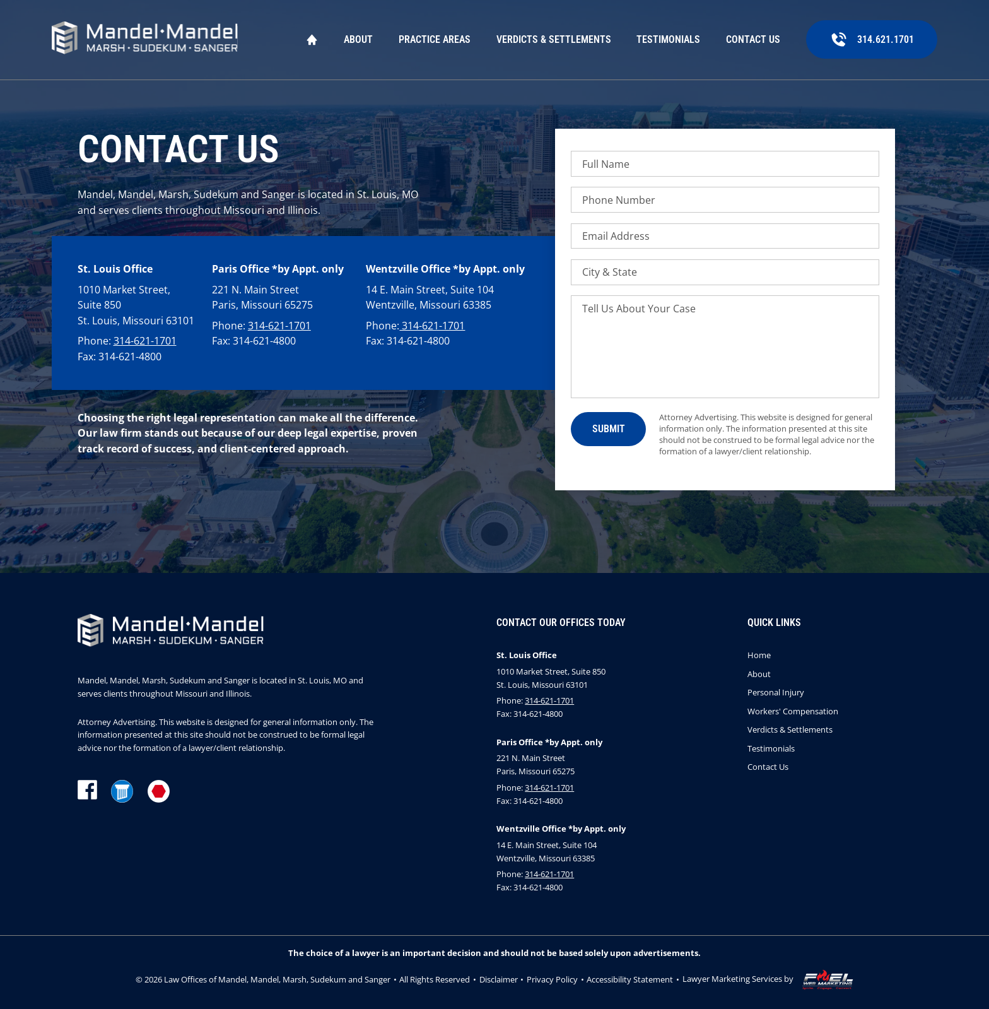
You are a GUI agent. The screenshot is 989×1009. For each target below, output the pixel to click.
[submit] (608, 428)
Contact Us (753, 39)
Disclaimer (498, 979)
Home (312, 39)
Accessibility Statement (630, 979)
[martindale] (159, 793)
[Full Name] (725, 164)
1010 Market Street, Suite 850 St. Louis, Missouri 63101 (136, 305)
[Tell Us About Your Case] (725, 346)
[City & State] (725, 272)
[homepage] (145, 39)
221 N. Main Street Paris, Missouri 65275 (262, 297)
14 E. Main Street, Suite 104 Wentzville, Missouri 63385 (430, 297)
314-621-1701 (145, 341)
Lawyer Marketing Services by (767, 980)
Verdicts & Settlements (553, 39)
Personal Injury (775, 692)
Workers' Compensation (792, 711)
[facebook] (87, 793)
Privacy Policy (552, 979)
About (358, 39)
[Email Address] (725, 236)
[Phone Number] (725, 200)
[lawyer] (122, 793)
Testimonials (668, 39)
